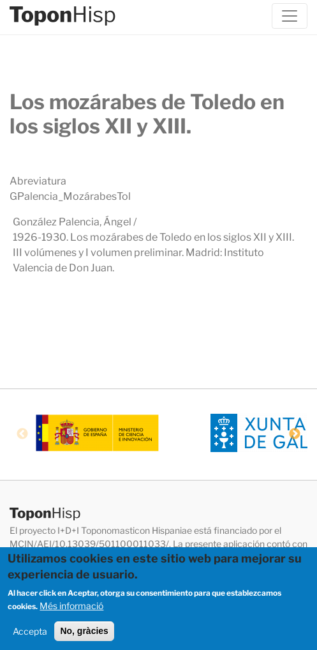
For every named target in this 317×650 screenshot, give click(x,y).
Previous (22, 434)
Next (294, 434)
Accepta (30, 634)
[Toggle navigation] (289, 16)
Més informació (71, 608)
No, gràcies (84, 634)
